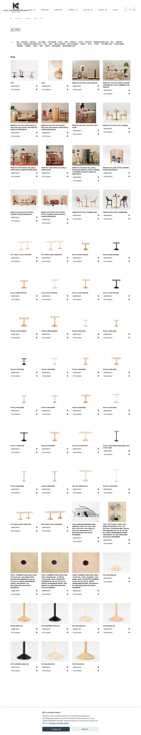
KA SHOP (115, 10)
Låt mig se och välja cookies (59, 723)
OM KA (31, 10)
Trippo (47, 46)
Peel (45, 44)
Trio (41, 46)
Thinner (28, 46)
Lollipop (88, 42)
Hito (66, 42)
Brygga (33, 42)
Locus (80, 42)
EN (130, 9)
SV (125, 9)
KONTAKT (101, 10)
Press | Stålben (59, 44)
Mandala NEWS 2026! (101, 42)
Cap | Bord (41, 42)
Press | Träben (73, 44)
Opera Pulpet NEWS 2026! (32, 44)
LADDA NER (86, 10)
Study (96, 44)
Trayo (35, 46)
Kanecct (73, 42)
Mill (112, 42)
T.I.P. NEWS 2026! (106, 44)
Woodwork (56, 46)
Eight (60, 42)
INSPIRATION (58, 10)
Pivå (41, 18)
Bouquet (24, 42)
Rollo (90, 44)
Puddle (83, 44)
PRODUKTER (16, 10)
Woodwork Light (69, 46)
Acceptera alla (56, 729)
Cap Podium (52, 42)
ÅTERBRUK (71, 10)
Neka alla (85, 729)
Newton (119, 42)
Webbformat (24, 86)
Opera (19, 44)
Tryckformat (24, 90)
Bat (18, 42)
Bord (35, 18)
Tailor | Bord (119, 44)
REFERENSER (44, 10)
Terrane (20, 46)
